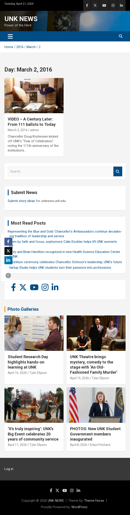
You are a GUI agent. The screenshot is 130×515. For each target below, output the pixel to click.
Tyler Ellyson (38, 373)
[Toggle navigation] (10, 36)
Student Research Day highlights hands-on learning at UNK (28, 361)
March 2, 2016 (17, 130)
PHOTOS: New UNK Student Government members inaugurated (95, 433)
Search (117, 172)
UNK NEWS (20, 19)
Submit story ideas (21, 201)
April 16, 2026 (17, 373)
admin (34, 130)
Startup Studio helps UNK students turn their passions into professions (59, 268)
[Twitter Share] (8, 251)
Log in (8, 469)
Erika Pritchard (100, 445)
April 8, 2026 (78, 445)
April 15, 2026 (79, 378)
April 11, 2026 (17, 445)
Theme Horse (94, 501)
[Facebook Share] (8, 242)
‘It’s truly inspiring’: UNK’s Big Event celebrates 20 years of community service (33, 433)
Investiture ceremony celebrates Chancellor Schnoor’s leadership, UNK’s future (65, 262)
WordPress (79, 507)
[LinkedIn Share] (8, 260)
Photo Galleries (23, 309)
